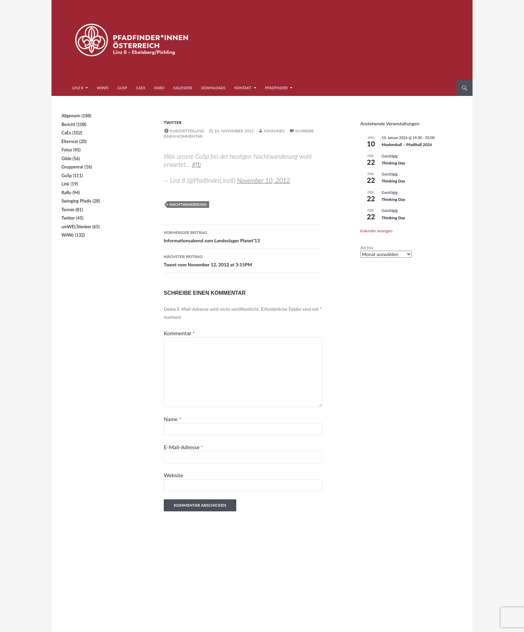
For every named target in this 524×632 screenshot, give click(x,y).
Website (173, 475)
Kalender (182, 88)
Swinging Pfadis (76, 201)
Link (65, 183)
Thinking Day (393, 162)
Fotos (66, 149)
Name (172, 419)
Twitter (172, 122)
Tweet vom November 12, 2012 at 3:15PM (243, 260)
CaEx (140, 88)
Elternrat (69, 141)
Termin (68, 209)
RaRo (159, 88)
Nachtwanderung (188, 204)
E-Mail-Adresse (183, 447)
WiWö (103, 88)
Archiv (366, 247)
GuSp (122, 88)
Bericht (68, 124)
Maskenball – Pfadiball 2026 (407, 144)
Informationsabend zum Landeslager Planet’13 (243, 236)
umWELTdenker (76, 226)
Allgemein (70, 115)
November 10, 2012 (263, 180)
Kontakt (243, 88)
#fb (196, 164)
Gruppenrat (72, 166)
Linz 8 (77, 88)
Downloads (213, 88)
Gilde (66, 158)
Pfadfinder (276, 88)
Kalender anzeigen (376, 230)
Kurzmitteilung (187, 130)
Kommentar (179, 333)
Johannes (274, 130)
